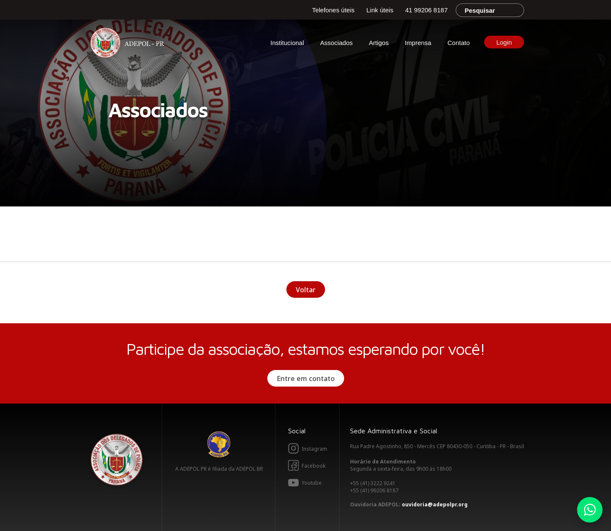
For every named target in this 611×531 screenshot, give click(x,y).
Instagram (314, 448)
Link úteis (380, 10)
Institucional (287, 42)
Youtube (312, 482)
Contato (458, 42)
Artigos (379, 42)
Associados (336, 42)
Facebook (313, 465)
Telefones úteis (333, 10)
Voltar (306, 289)
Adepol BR (219, 444)
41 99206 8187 (426, 10)
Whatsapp (590, 510)
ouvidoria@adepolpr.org (435, 504)
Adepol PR (129, 44)
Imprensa (418, 42)
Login (504, 42)
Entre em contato (306, 378)
